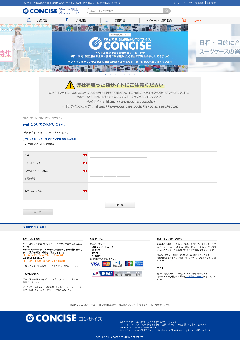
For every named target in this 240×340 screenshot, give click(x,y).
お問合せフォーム (194, 276)
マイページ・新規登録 (159, 20)
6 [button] (129, 74)
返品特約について (127, 305)
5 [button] (125, 74)
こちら (170, 260)
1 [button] (105, 74)
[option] (120, 48)
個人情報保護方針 (107, 305)
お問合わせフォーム (160, 305)
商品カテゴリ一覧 (30, 118)
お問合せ (211, 2)
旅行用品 (42, 20)
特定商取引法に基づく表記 (82, 305)
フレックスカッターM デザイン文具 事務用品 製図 (50, 139)
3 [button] (115, 74)
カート (197, 20)
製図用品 (120, 20)
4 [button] (120, 74)
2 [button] (110, 74)
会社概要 (199, 2)
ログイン (176, 2)
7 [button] (134, 74)
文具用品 (81, 20)
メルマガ (188, 2)
